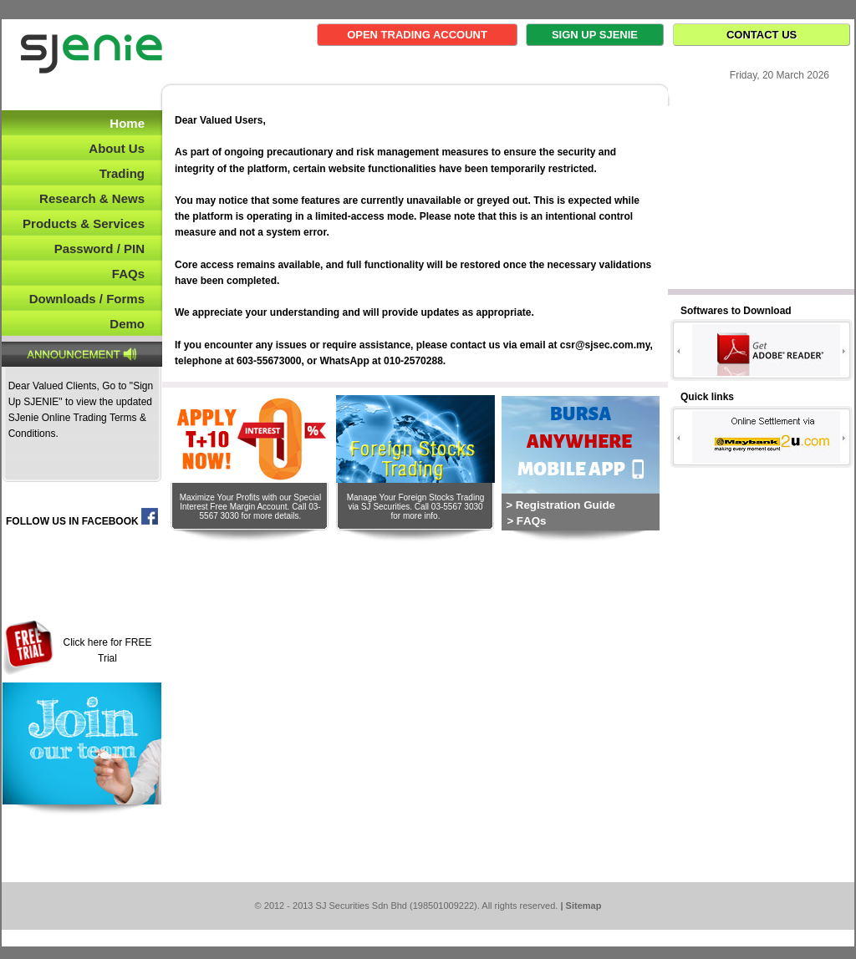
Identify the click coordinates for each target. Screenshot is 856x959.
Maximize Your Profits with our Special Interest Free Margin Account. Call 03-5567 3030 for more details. (251, 506)
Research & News (92, 198)
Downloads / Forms (87, 299)
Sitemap (584, 906)
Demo (127, 324)
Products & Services (84, 223)
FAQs (128, 273)
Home (127, 123)
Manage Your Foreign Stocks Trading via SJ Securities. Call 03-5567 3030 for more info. (416, 506)
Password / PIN (99, 248)
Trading (122, 173)
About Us (117, 148)
